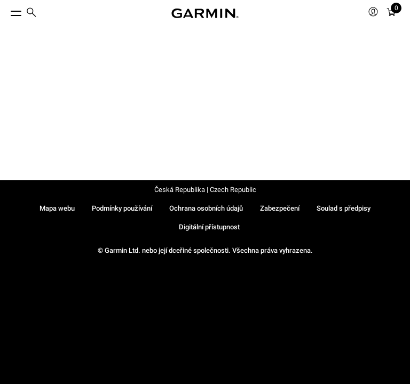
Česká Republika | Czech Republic (205, 190)
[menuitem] (31, 13)
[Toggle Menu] (6, 10)
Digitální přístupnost (209, 227)
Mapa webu (57, 208)
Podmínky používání (122, 208)
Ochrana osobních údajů (206, 208)
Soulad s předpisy (343, 208)
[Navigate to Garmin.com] (205, 13)
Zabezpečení (279, 208)
